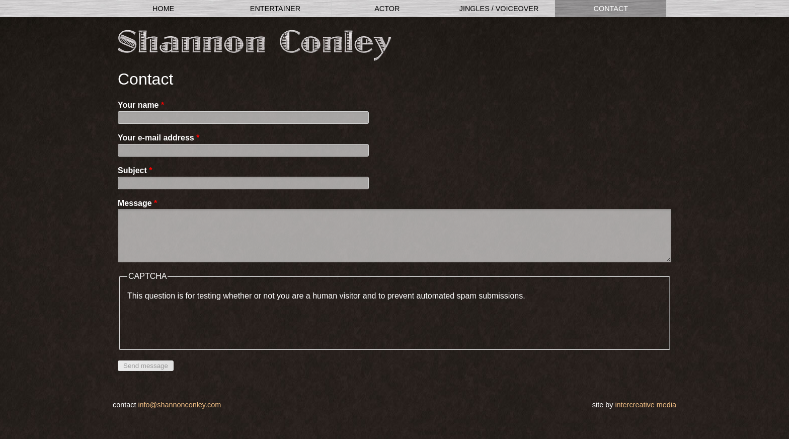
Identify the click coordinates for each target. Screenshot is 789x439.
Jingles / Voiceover (499, 9)
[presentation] (203, 331)
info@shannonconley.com (179, 415)
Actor (387, 9)
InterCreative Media (645, 415)
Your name (141, 105)
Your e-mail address (158, 137)
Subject (135, 170)
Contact (611, 9)
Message (137, 203)
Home (163, 9)
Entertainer (275, 9)
